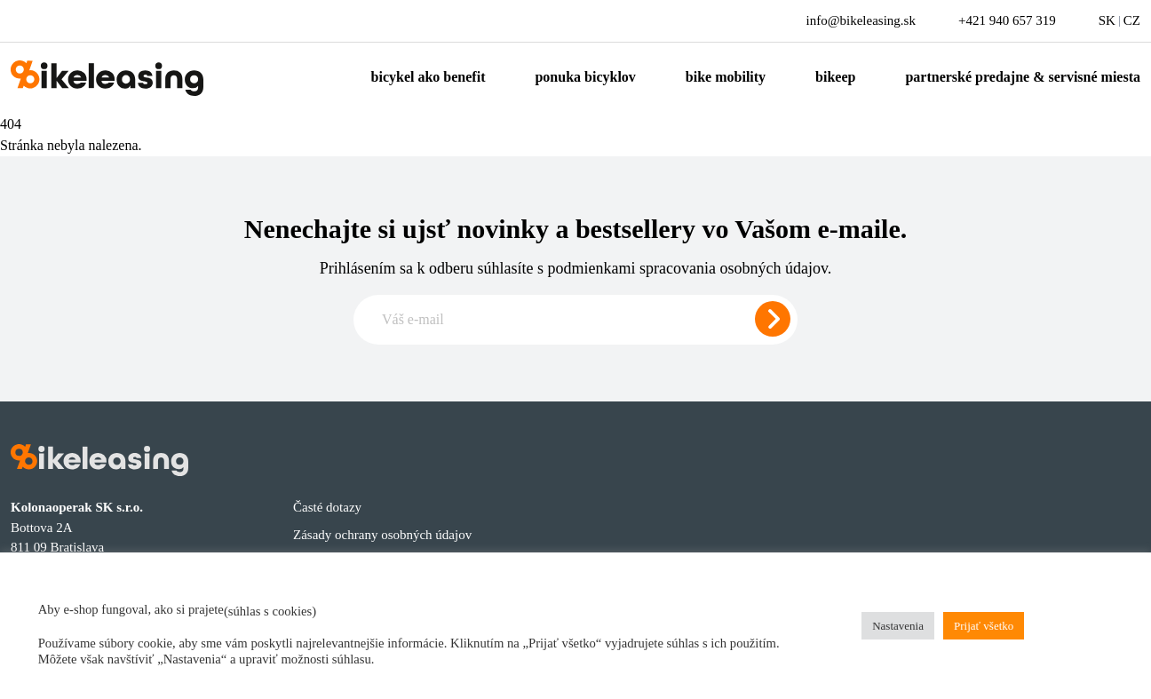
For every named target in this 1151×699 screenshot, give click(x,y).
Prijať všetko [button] (983, 625)
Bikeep (835, 76)
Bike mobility (726, 76)
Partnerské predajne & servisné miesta (1022, 76)
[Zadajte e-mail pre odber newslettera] (575, 320)
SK (1107, 20)
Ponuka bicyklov (585, 76)
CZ (1131, 20)
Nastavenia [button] (898, 625)
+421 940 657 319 (1007, 20)
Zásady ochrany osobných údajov (382, 535)
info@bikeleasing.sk (861, 20)
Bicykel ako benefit (428, 76)
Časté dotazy (327, 507)
